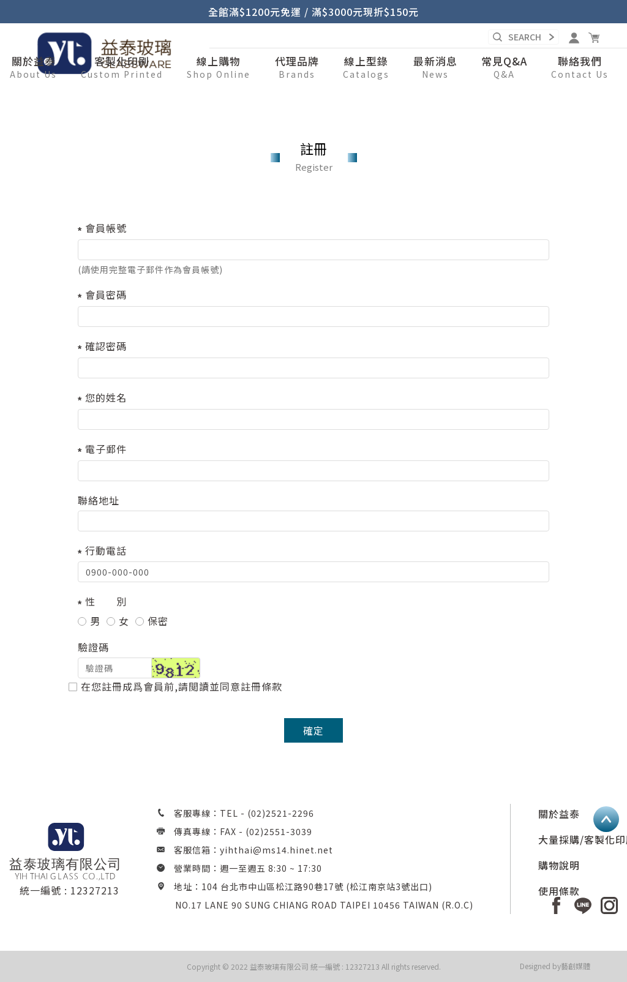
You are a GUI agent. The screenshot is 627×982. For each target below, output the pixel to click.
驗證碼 (93, 647)
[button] (218, 68)
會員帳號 (106, 227)
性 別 (106, 601)
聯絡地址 (98, 500)
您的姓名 (106, 397)
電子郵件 (106, 448)
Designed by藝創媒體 (555, 966)
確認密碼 (106, 346)
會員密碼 (106, 294)
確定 (313, 730)
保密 (151, 621)
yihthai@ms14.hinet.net (276, 850)
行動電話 (106, 550)
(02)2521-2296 (280, 813)
